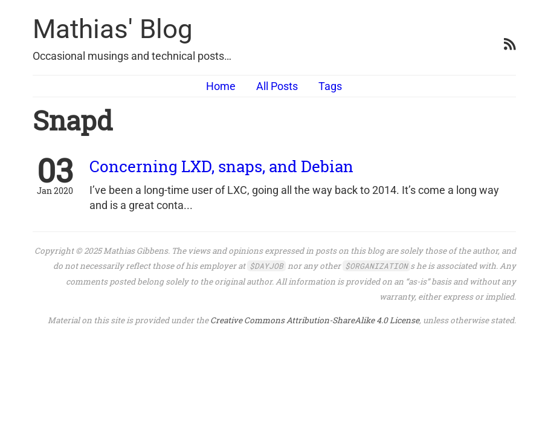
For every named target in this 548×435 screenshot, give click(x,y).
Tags (330, 86)
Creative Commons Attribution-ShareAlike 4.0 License (314, 320)
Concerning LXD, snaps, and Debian (221, 166)
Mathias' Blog (113, 29)
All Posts (277, 86)
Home (221, 86)
